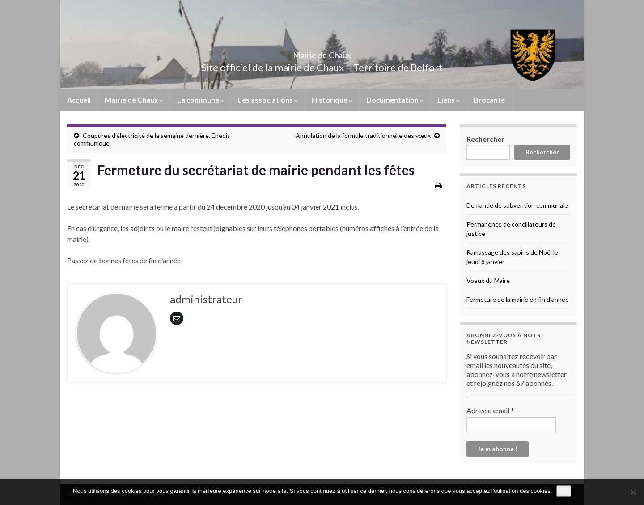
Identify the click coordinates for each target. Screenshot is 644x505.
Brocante (489, 99)
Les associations (268, 99)
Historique (332, 99)
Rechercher (485, 139)
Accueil (79, 99)
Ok (564, 491)
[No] (632, 492)
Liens (448, 99)
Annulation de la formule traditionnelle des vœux (363, 135)
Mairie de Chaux (322, 52)
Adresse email (490, 410)
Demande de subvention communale (517, 205)
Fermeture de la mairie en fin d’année (517, 299)
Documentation (395, 99)
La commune (200, 99)
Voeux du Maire (488, 280)
